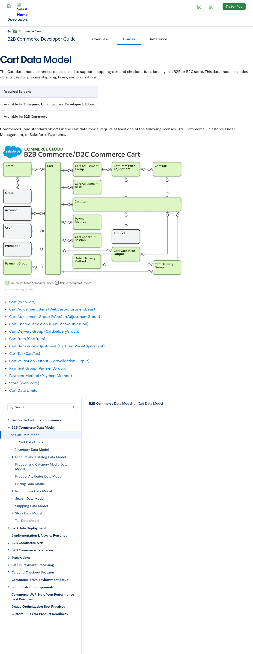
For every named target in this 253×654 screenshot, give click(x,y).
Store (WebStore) (24, 383)
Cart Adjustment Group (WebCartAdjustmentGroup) (54, 316)
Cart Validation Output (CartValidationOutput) (49, 360)
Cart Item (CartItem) (27, 338)
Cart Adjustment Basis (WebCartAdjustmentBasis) (52, 309)
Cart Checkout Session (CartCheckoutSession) (49, 324)
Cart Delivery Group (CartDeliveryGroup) (44, 331)
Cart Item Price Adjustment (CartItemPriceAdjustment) (57, 346)
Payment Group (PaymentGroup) (37, 368)
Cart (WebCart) (22, 301)
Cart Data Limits (23, 390)
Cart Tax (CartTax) (24, 353)
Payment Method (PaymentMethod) (40, 375)
